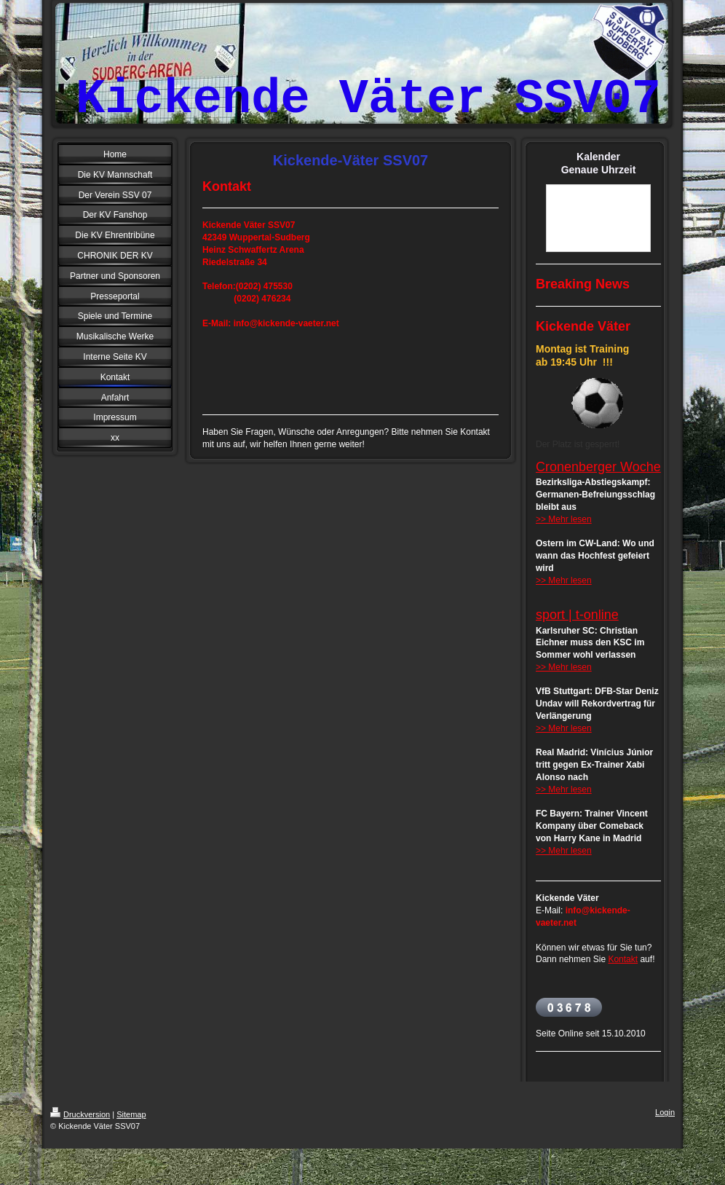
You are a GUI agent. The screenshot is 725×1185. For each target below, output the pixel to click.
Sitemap (131, 1114)
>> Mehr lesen (564, 519)
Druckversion (80, 1114)
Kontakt (623, 959)
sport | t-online (577, 614)
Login (665, 1112)
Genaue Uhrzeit (598, 170)
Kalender (598, 156)
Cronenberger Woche (598, 467)
